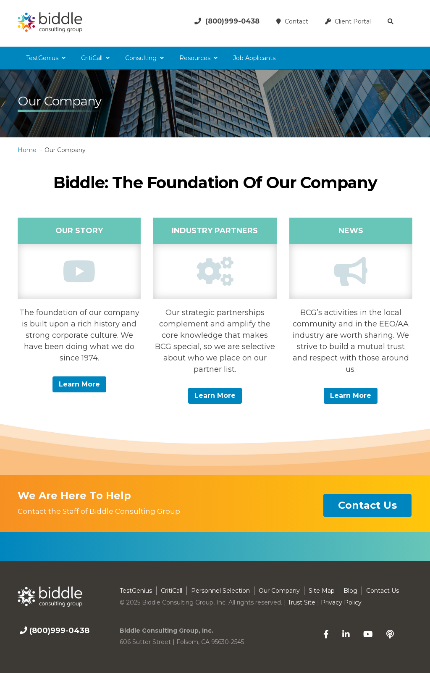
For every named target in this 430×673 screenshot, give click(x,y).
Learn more (79, 384)
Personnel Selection (220, 590)
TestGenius (42, 58)
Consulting (141, 58)
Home (27, 150)
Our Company (279, 590)
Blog (350, 590)
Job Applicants (254, 58)
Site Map (322, 590)
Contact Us (382, 590)
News (350, 230)
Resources (194, 58)
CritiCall (91, 58)
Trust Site (301, 602)
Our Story (79, 230)
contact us (367, 505)
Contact (292, 21)
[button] (392, 21)
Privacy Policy (341, 602)
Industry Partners (215, 230)
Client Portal (348, 21)
